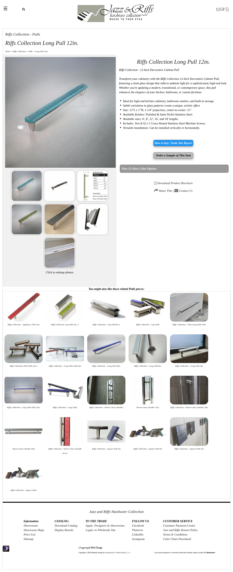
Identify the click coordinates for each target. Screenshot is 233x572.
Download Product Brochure (173, 183)
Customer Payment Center (179, 525)
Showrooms (31, 525)
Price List (29, 534)
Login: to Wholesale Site (100, 530)
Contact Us (183, 190)
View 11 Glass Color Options (139, 168)
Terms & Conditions (175, 534)
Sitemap (28, 539)
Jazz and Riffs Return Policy (180, 530)
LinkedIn (137, 534)
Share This (163, 190)
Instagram (138, 539)
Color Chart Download (177, 539)
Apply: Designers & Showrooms (105, 525)
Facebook (138, 525)
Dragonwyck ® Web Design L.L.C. (118, 553)
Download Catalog (66, 525)
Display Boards (64, 530)
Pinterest (137, 530)
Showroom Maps (34, 530)
